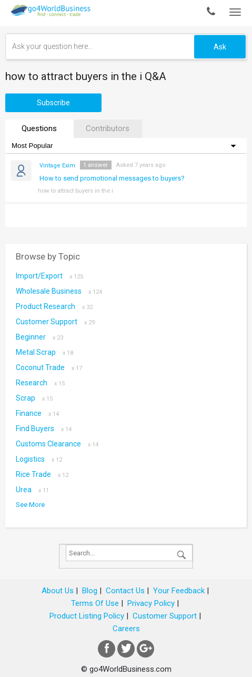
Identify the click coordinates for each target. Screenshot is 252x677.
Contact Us (125, 590)
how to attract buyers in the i (75, 190)
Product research (54, 306)
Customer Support (55, 321)
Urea (32, 489)
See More (30, 505)
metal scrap (44, 352)
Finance (37, 413)
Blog (89, 590)
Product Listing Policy (86, 616)
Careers (126, 628)
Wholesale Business (59, 291)
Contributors (107, 128)
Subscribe (53, 102)
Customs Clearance (57, 444)
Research (40, 383)
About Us (58, 590)
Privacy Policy (151, 603)
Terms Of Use (95, 603)
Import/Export (49, 276)
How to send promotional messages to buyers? (112, 178)
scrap (34, 398)
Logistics (39, 459)
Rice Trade (42, 474)
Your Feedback (179, 590)
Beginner (39, 337)
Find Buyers (44, 428)
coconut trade (49, 367)
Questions (39, 128)
